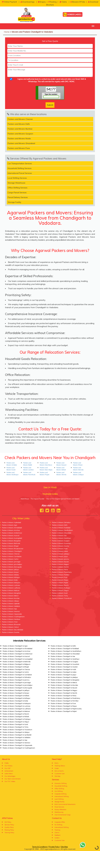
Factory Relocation (60, 809)
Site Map (57, 776)
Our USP (7, 768)
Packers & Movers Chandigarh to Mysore (64, 688)
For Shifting (58, 825)
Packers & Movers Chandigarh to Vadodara (16, 737)
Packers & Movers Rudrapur (61, 588)
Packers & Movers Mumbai (11, 598)
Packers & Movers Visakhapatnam (13, 617)
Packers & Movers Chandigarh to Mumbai (64, 685)
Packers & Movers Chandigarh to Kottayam (17, 703)
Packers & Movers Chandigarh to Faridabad (65, 648)
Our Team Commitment (13, 779)
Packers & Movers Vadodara (11, 606)
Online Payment (9, 2)
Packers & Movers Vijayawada (12, 614)
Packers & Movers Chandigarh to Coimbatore (17, 675)
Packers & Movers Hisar (10, 622)
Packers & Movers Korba (10, 580)
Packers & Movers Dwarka (10, 632)
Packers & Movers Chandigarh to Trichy (15, 727)
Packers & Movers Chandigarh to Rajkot (64, 711)
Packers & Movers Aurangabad (12, 538)
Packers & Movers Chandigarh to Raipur (64, 706)
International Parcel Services (20, 173)
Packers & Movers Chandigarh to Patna (63, 696)
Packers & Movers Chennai (11, 554)
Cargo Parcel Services (17, 192)
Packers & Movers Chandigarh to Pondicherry (65, 698)
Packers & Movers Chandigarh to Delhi (63, 646)
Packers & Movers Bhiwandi (11, 624)
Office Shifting (59, 789)
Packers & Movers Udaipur (10, 601)
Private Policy (54, 847)
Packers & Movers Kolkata (10, 575)
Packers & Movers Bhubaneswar (12, 549)
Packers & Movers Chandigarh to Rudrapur (17, 719)
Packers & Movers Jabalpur (60, 554)
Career (57, 768)
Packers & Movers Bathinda (11, 543)
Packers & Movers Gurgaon (61, 541)
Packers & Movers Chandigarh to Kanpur (16, 693)
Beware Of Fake (77, 2)
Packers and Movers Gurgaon (20, 133)
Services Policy (9, 825)
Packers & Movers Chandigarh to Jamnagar (17, 682)
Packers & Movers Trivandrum (62, 598)
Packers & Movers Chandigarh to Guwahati (65, 664)
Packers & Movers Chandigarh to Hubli (63, 669)
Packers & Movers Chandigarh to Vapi (15, 740)
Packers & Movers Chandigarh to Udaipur (16, 732)
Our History (8, 766)
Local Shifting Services (17, 178)
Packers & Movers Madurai (10, 590)
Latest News (9, 773)
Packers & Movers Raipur (60, 580)
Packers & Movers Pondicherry (62, 572)
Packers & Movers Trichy (60, 596)
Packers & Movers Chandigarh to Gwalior (64, 667)
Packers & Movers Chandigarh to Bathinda (16, 662)
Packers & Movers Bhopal (10, 546)
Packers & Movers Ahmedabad (12, 528)
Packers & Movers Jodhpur (10, 569)
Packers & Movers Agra (9, 525)
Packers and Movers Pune (19, 148)
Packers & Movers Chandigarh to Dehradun (17, 677)
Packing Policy (9, 830)
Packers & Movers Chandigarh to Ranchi (16, 714)
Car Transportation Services (20, 163)
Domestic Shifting (61, 783)
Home (7, 32)
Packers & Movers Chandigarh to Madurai (16, 711)
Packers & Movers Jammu (60, 559)
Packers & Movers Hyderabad (11, 522)
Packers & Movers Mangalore (11, 593)
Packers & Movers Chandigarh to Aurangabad (17, 659)
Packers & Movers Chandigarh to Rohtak (16, 716)
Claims (63, 2)
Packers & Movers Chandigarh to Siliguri (16, 722)
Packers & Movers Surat (60, 593)
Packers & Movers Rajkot (60, 583)
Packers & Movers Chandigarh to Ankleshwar (17, 654)
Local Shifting (59, 799)
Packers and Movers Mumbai (20, 129)
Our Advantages (10, 776)
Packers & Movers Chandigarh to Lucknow (16, 706)
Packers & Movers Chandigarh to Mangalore (65, 680)
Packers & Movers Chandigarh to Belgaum (16, 664)
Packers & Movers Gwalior (60, 546)
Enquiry (42, 2)
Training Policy (9, 832)
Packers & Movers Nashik (60, 567)
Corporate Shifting (60, 794)
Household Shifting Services (20, 168)
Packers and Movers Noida (19, 138)
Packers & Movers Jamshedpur (12, 564)
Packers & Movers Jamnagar (11, 562)
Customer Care (59, 773)
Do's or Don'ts (59, 771)
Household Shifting (61, 786)
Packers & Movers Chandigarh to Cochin (16, 672)
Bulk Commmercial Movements (65, 804)
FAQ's (56, 763)
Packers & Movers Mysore (60, 562)
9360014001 (73, 14)
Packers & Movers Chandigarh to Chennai (16, 669)
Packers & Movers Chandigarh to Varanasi (16, 743)
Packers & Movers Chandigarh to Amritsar (16, 651)
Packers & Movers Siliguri (60, 590)
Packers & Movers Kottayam (11, 583)
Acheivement (9, 771)
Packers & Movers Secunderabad (12, 630)
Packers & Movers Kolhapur (11, 577)
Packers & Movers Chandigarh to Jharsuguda (17, 688)
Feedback (57, 835)
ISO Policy (8, 822)
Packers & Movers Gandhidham (62, 530)
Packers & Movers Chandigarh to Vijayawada (17, 745)
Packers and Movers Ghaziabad (21, 143)
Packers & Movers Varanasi (11, 611)
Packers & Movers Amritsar (11, 530)
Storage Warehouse (16, 183)
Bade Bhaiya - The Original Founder (32, 499)
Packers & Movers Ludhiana (11, 588)
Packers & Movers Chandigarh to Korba (15, 701)
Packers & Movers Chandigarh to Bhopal (16, 667)
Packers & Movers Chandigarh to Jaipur (63, 675)
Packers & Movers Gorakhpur (61, 538)
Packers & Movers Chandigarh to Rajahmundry (66, 709)
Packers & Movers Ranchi (60, 585)
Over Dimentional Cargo (62, 815)
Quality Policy (9, 827)
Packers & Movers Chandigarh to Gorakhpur (65, 659)
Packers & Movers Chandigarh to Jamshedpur (17, 685)
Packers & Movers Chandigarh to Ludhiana (17, 709)
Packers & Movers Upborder (11, 603)
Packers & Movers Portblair (60, 575)
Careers (57, 838)
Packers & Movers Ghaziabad (61, 533)
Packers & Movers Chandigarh (12, 551)
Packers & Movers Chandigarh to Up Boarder (17, 735)
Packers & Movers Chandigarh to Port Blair (65, 701)
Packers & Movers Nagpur (60, 564)
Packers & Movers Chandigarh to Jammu (16, 680)
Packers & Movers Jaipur (60, 556)
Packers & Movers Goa (59, 535)
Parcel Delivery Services (18, 197)
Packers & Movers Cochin (10, 559)
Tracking (52, 2)
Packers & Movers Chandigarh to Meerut (64, 682)
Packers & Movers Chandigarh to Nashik (64, 693)
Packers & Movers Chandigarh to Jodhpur (16, 690)
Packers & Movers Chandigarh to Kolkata (16, 696)
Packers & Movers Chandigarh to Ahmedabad (17, 648)
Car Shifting (59, 791)
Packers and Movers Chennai (20, 119)
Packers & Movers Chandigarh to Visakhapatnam (19, 748)
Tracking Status (60, 766)
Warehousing (59, 812)
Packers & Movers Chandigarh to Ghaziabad (65, 654)
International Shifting (62, 796)
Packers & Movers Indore (60, 551)
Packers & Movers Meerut (10, 596)
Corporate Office (60, 822)
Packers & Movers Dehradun (61, 522)
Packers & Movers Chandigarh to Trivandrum (17, 730)
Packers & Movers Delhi (59, 525)
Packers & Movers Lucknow (11, 585)
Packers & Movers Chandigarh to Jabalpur (64, 677)
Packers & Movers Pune (59, 577)
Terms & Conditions (40, 847)
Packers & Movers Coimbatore (11, 556)
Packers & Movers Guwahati (61, 543)
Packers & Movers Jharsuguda (12, 567)
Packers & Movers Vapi (9, 609)
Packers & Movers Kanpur (10, 572)
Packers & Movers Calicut (10, 627)
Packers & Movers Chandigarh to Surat (15, 724)
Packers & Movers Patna (60, 569)
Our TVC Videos (10, 781)
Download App (27, 2)
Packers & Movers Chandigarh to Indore (63, 672)
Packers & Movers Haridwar (11, 619)
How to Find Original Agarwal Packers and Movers (62, 499)
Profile (6, 763)
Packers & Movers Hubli (60, 549)
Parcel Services (59, 807)
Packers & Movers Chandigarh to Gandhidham (66, 651)
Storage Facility (14, 202)
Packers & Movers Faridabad (61, 528)
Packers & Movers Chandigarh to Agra (15, 646)
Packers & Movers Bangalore (11, 541)
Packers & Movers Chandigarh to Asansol (16, 656)
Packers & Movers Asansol (10, 535)
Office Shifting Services (17, 187)
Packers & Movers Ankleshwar (12, 533)
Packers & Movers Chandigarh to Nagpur (64, 690)
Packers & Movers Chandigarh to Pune (63, 703)
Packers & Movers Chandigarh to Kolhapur (16, 698)
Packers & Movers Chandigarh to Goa (63, 656)
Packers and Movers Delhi (19, 124)
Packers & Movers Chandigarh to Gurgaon (64, 662)
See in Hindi (50, 487)
